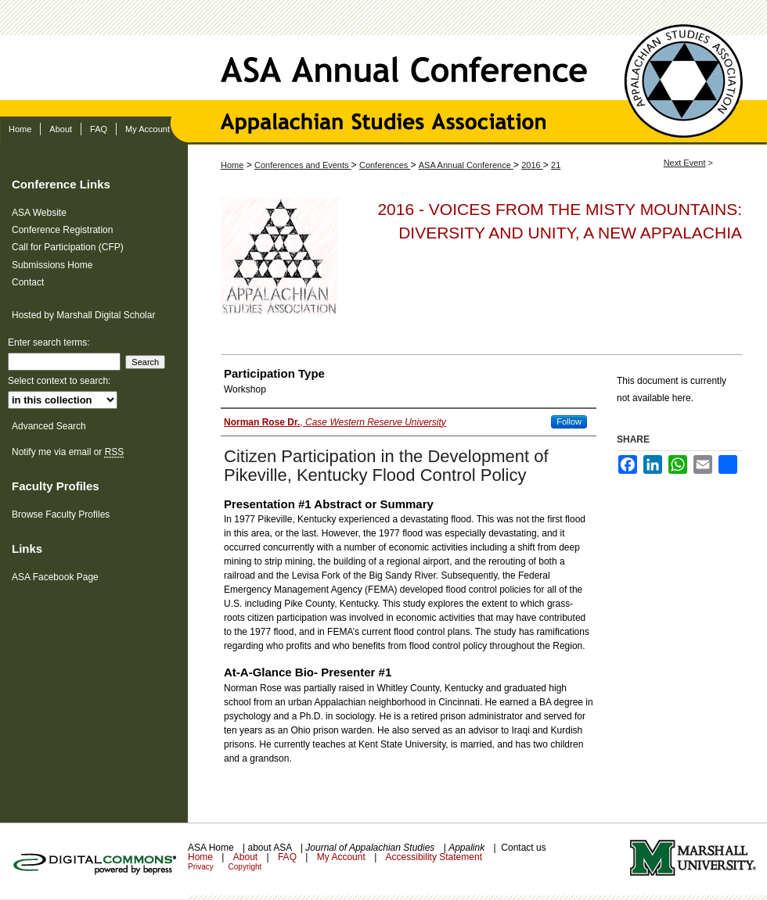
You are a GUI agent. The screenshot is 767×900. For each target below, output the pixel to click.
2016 (532, 165)
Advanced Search (49, 426)
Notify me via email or (68, 451)
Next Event (685, 162)
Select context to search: (59, 380)
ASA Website (39, 212)
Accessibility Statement (434, 857)
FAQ (288, 857)
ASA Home (212, 847)
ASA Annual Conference (383, 58)
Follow (569, 421)
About (247, 857)
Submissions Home (52, 265)
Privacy (202, 866)
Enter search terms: (49, 342)
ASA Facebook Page (55, 577)
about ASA (270, 847)
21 (555, 165)
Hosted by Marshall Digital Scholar (83, 315)
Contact (28, 282)
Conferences (384, 165)
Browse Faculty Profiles (61, 514)
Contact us (523, 847)
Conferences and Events (302, 165)
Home (232, 165)
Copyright (245, 866)
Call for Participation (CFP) (68, 247)
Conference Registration (62, 229)
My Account (342, 857)
